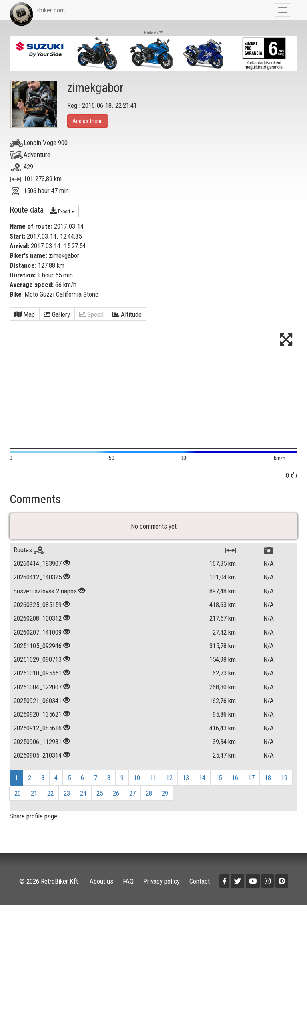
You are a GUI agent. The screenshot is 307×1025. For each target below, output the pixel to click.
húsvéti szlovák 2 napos (45, 596)
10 (137, 783)
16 (235, 783)
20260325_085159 (38, 610)
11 (153, 783)
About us (101, 886)
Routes (29, 555)
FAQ (128, 886)
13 (186, 783)
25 (99, 798)
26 (116, 798)
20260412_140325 (38, 582)
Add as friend (87, 121)
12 (169, 783)
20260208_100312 (38, 623)
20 (17, 798)
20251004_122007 (38, 692)
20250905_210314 (38, 760)
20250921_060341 (38, 706)
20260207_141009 (38, 637)
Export (62, 210)
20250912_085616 (38, 733)
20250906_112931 (38, 747)
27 (132, 798)
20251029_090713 (38, 665)
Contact (199, 886)
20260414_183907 (38, 569)
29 (165, 798)
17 (251, 783)
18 (268, 783)
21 (34, 798)
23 (67, 798)
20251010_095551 (38, 678)
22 (50, 798)
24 (83, 798)
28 (149, 798)
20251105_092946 (38, 651)
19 (284, 783)
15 (218, 783)
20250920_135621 (38, 719)
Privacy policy (161, 886)
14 (202, 783)
